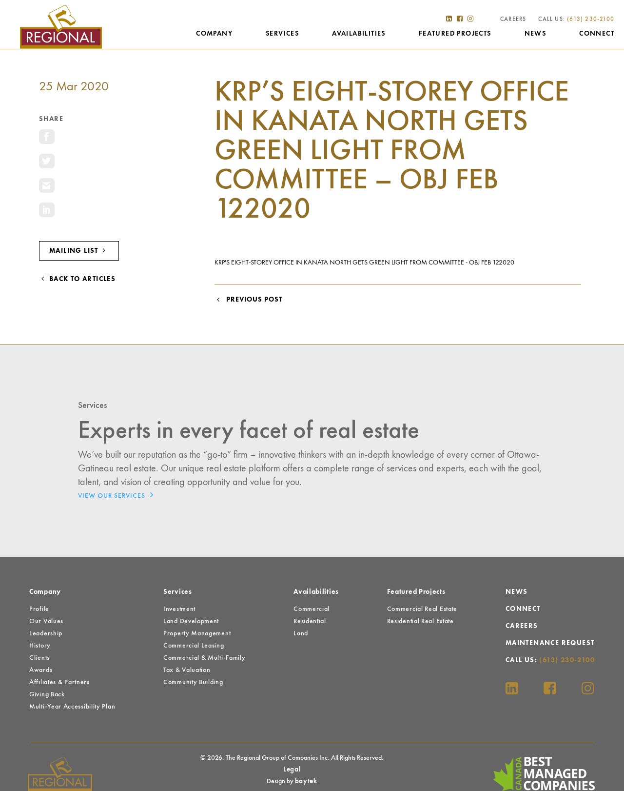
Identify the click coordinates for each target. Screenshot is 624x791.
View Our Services (118, 494)
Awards (40, 670)
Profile (39, 609)
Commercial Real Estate (422, 609)
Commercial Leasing (193, 645)
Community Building (193, 682)
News (535, 33)
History (40, 645)
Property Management (197, 633)
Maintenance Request (550, 643)
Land (300, 633)
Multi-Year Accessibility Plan (72, 706)
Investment (179, 609)
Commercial (311, 609)
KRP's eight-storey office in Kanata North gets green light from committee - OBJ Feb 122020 (364, 262)
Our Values (46, 621)
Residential (309, 621)
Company (214, 33)
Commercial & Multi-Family (204, 657)
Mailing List (79, 250)
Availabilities (359, 33)
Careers (513, 19)
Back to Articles (77, 279)
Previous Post (248, 299)
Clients (39, 657)
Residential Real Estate (420, 621)
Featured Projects (455, 33)
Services (282, 33)
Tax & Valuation (187, 670)
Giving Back (47, 694)
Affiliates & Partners (59, 682)
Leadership (45, 633)
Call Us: (576, 19)
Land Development (191, 621)
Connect (596, 33)
